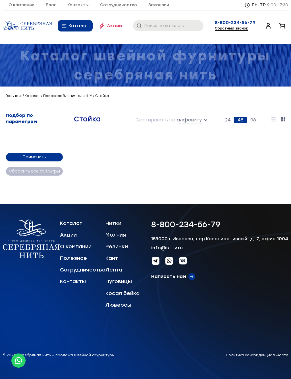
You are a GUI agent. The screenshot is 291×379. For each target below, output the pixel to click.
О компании (21, 5)
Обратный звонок (231, 28)
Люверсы (118, 305)
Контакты (78, 5)
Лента (113, 270)
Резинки (116, 246)
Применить (34, 157)
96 (253, 120)
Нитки (113, 223)
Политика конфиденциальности (257, 355)
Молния (115, 235)
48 (241, 120)
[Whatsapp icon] (18, 360)
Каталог (78, 25)
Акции (114, 25)
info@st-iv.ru (167, 247)
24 (228, 120)
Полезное (73, 258)
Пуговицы (118, 281)
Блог (51, 5)
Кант (111, 258)
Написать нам (168, 276)
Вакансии (158, 5)
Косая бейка (122, 293)
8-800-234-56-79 (235, 22)
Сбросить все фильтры (34, 171)
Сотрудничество (118, 5)
